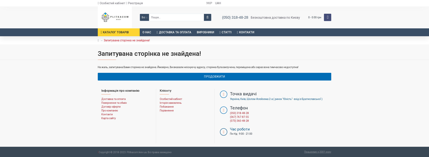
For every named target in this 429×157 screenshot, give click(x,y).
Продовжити (214, 76)
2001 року (325, 151)
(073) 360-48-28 (239, 120)
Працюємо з (311, 151)
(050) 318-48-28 (239, 113)
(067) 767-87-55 (239, 116)
